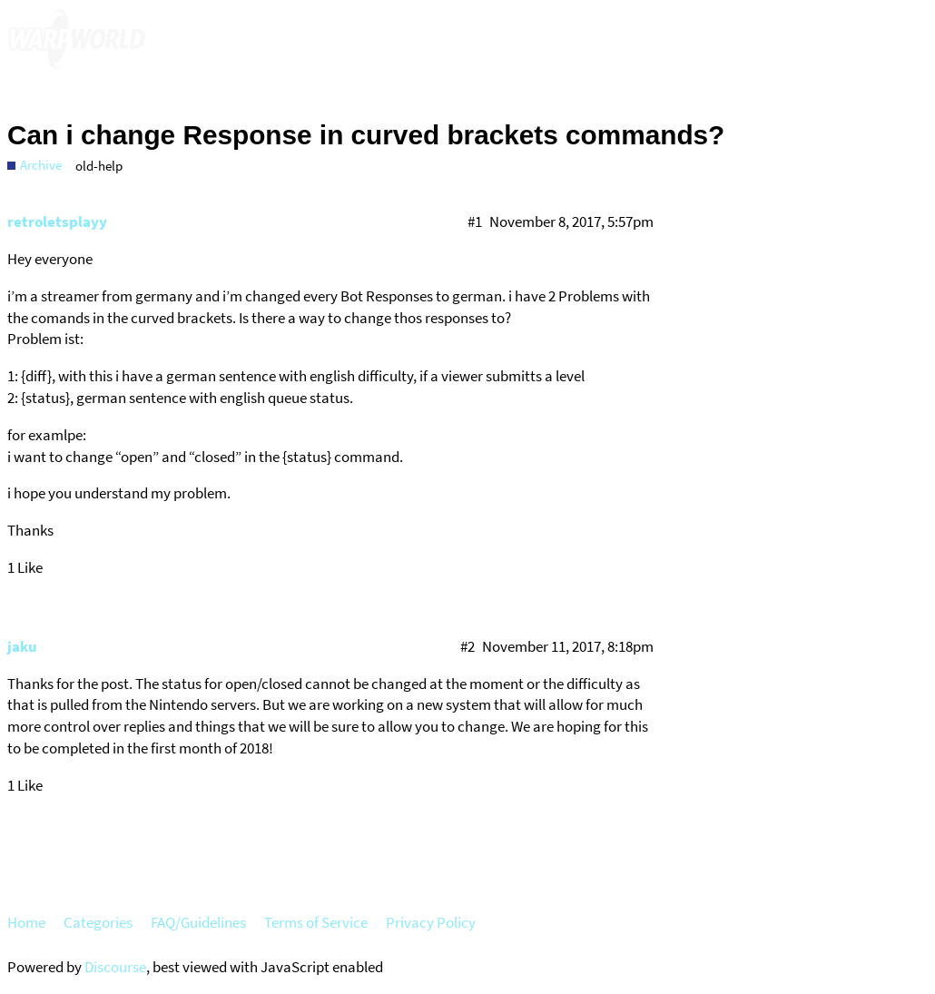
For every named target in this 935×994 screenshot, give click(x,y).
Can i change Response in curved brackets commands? (365, 135)
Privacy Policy (431, 922)
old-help (99, 165)
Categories (98, 922)
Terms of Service (316, 922)
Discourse (115, 967)
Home (26, 922)
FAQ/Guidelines (198, 922)
